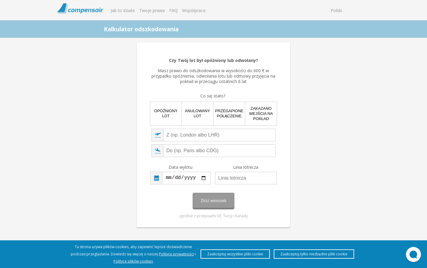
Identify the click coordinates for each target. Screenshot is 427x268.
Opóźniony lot (166, 113)
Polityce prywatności (176, 254)
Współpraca (193, 10)
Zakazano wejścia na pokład (261, 113)
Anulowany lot (197, 113)
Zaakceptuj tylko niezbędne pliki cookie (314, 254)
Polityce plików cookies (133, 261)
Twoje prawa (152, 10)
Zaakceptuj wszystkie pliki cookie (235, 254)
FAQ (173, 10)
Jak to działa (123, 10)
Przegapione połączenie (229, 113)
